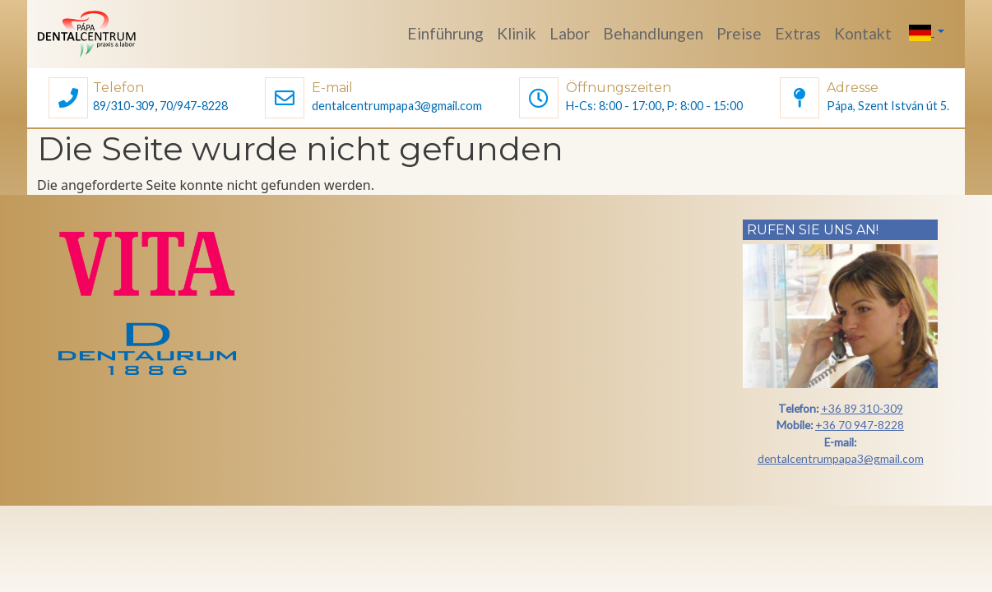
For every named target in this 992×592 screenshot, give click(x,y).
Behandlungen (653, 33)
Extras (798, 33)
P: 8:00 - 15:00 (704, 106)
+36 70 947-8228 (859, 425)
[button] (68, 100)
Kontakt (863, 33)
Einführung (445, 33)
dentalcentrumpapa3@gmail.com (397, 106)
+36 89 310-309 (862, 408)
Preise (739, 33)
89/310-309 (124, 106)
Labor (569, 33)
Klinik (516, 33)
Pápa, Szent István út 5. (888, 106)
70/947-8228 (194, 106)
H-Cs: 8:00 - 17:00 (613, 106)
